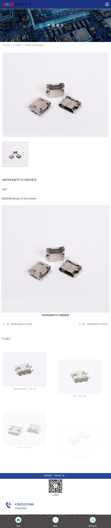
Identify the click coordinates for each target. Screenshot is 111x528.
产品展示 (17, 45)
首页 (8, 45)
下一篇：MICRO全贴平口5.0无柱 (93, 324)
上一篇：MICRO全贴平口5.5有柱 (17, 324)
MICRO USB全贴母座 (34, 45)
